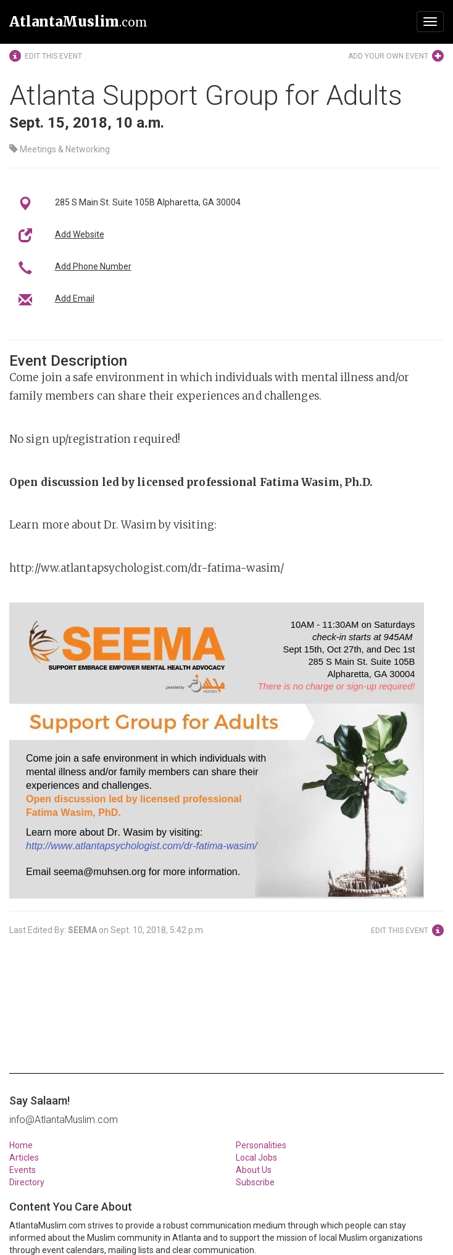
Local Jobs (256, 1157)
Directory (26, 1182)
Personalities (261, 1145)
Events (22, 1170)
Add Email (74, 298)
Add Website (79, 234)
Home (21, 1145)
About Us (254, 1170)
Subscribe (255, 1182)
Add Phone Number (93, 266)
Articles (24, 1157)
